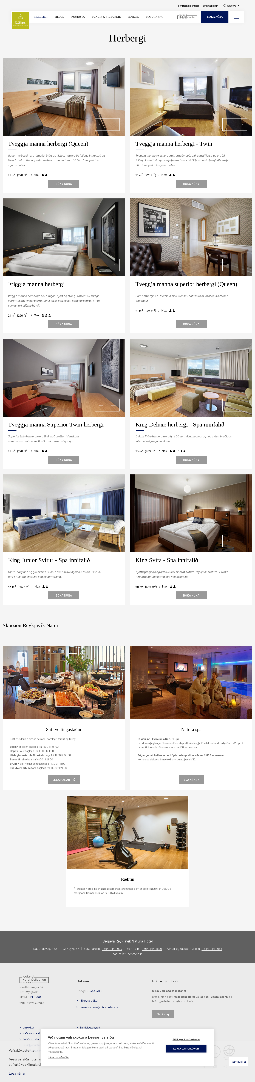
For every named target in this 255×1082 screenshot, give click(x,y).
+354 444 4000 (112, 948)
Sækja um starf (32, 1039)
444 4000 (34, 996)
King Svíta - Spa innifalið (166, 560)
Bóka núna (64, 184)
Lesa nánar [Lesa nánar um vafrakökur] (17, 1073)
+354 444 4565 (212, 948)
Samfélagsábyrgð (90, 1027)
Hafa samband (31, 1033)
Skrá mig (163, 1014)
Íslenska (231, 5)
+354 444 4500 (152, 948)
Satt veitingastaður (63, 729)
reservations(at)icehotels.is (99, 1007)
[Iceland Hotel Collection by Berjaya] (187, 16)
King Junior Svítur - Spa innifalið (49, 560)
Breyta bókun (90, 1000)
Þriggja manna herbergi (36, 284)
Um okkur (28, 1027)
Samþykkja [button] (238, 1061)
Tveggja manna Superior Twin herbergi (56, 424)
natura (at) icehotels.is (127, 954)
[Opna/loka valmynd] (236, 17)
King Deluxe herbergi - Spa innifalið (179, 424)
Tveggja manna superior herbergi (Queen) (186, 284)
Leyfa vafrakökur (186, 1048)
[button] (101, 124)
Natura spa (191, 729)
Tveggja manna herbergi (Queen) (48, 143)
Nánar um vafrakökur (58, 1057)
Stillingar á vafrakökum (186, 1039)
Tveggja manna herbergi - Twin (173, 143)
